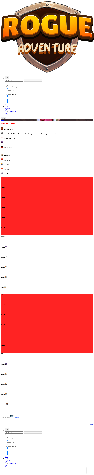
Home (6, 105)
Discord (91, 424)
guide (6, 110)
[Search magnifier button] (7, 77)
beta (6, 113)
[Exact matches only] (7, 85)
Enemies (7, 108)
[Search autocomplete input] (33, 80)
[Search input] (14, 80)
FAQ (6, 115)
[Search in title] (7, 88)
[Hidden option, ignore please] (7, 100)
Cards (6, 106)
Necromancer (12, 111)
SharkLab (16, 417)
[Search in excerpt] (7, 96)
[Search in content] (7, 92)
